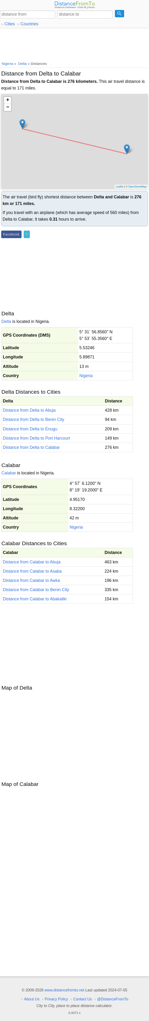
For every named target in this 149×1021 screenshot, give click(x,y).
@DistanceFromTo (112, 999)
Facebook (11, 234)
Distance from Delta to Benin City (33, 419)
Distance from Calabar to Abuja (32, 562)
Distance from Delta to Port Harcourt (36, 438)
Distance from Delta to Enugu (30, 429)
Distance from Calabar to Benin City (36, 589)
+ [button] (7, 100)
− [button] (7, 107)
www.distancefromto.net (64, 990)
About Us (31, 999)
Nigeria (86, 375)
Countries (29, 24)
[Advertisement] (74, 44)
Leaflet (119, 186)
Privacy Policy (56, 999)
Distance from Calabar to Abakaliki (35, 599)
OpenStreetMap (137, 186)
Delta (6, 321)
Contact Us (82, 999)
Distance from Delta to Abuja (29, 410)
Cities (10, 24)
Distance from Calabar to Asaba (32, 571)
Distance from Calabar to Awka (31, 580)
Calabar (8, 473)
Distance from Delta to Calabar (31, 447)
